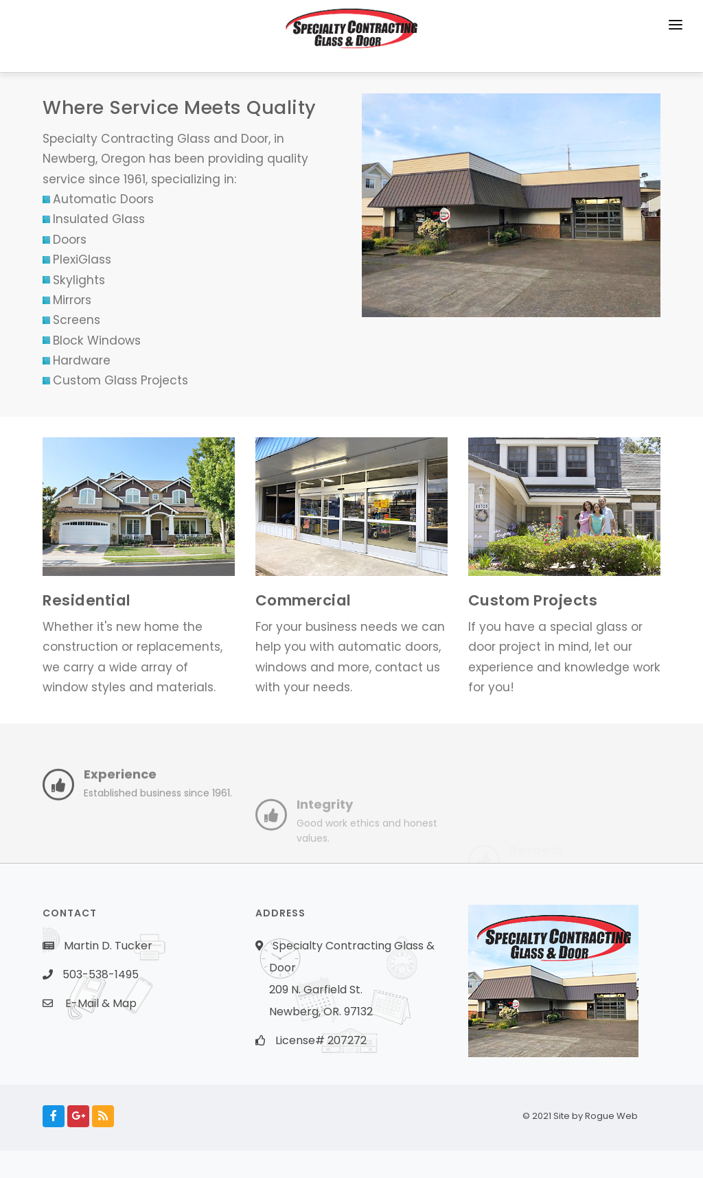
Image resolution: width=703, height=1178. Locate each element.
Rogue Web (622, 1115)
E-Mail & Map (101, 1003)
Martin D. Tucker (108, 946)
